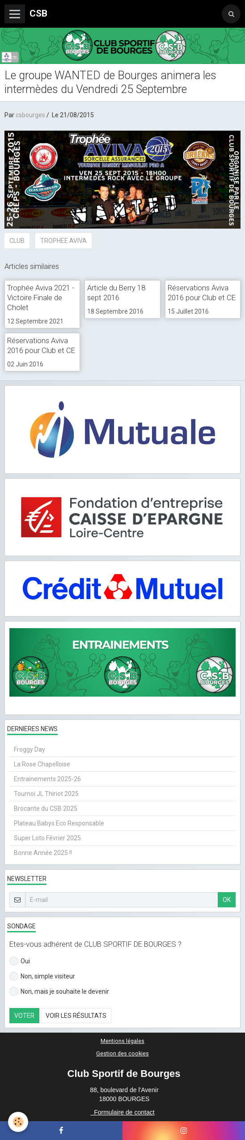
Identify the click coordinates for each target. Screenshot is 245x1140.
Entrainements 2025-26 (47, 779)
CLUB (17, 240)
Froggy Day (29, 749)
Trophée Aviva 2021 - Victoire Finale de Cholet (40, 297)
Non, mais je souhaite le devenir (59, 991)
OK (227, 899)
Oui (19, 961)
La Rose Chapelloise (42, 764)
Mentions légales (122, 1041)
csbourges (30, 115)
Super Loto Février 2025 (47, 838)
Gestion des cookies (122, 1053)
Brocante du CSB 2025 (45, 808)
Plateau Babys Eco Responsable (59, 823)
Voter (24, 1015)
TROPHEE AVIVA (63, 240)
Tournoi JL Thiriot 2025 (46, 793)
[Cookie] (18, 1122)
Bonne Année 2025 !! (43, 852)
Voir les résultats (76, 1015)
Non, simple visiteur (42, 976)
